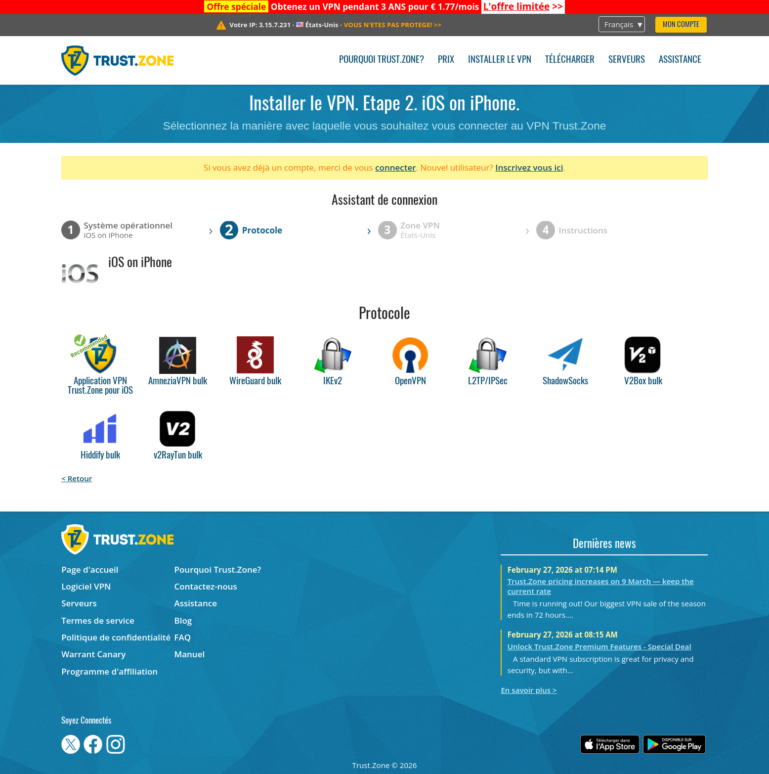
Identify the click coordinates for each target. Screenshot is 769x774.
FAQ (182, 637)
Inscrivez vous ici (529, 167)
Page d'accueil (89, 569)
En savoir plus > (528, 690)
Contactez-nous (205, 586)
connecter (395, 167)
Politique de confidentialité (116, 637)
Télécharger (570, 60)
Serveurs (626, 60)
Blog (183, 620)
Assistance (680, 60)
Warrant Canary (93, 654)
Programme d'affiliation (109, 671)
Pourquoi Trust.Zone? (381, 60)
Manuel (189, 654)
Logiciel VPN (86, 586)
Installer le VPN (499, 60)
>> (523, 6)
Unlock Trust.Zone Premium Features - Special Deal (599, 646)
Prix (446, 60)
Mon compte (681, 25)
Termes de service (97, 620)
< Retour (76, 478)
